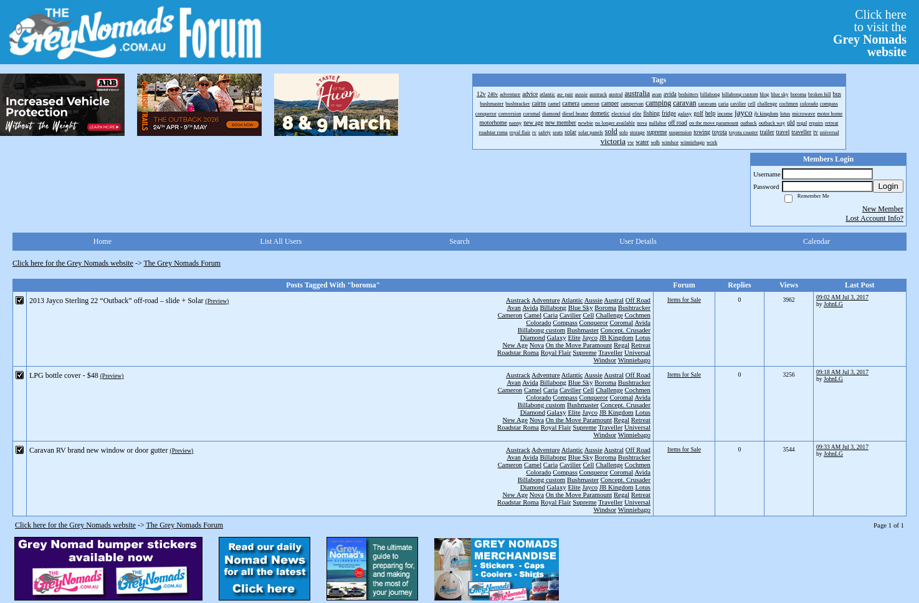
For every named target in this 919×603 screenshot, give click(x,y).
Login (888, 186)
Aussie (593, 300)
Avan (514, 307)
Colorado (538, 322)
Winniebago (634, 360)
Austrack (518, 300)
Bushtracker (634, 307)
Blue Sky (580, 307)
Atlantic (572, 300)
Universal (637, 352)
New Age (514, 345)
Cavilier (570, 315)
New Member (882, 209)
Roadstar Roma (518, 352)
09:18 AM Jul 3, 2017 (842, 372)
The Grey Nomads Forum (182, 263)
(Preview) (217, 300)
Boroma (605, 307)
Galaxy (556, 337)
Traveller (610, 352)
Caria (550, 315)
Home (102, 241)
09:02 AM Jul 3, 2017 (842, 297)
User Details (638, 241)
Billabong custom (541, 330)
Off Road (638, 300)
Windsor (604, 360)
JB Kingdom (616, 337)
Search (459, 241)
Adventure (545, 300)
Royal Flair (556, 352)
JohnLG (833, 304)
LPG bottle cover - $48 (63, 375)
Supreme (584, 352)
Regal (621, 345)
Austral (614, 300)
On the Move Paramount (579, 345)
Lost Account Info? (874, 218)
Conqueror (593, 322)
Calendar (816, 241)
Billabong (553, 307)
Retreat (640, 345)
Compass (565, 322)
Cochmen (637, 315)
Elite (574, 337)
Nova (537, 345)
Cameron (510, 315)
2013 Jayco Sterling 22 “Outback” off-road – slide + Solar (116, 300)
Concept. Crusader (625, 330)
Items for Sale (684, 299)
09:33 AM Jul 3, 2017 (842, 446)
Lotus (642, 337)
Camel (532, 315)
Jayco (590, 337)
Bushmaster (583, 330)
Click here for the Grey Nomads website (72, 263)
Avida (530, 307)
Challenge (609, 315)
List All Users (281, 241)
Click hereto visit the (870, 33)
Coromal (622, 322)
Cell (588, 315)
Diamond (532, 337)
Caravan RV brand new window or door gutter (98, 450)
